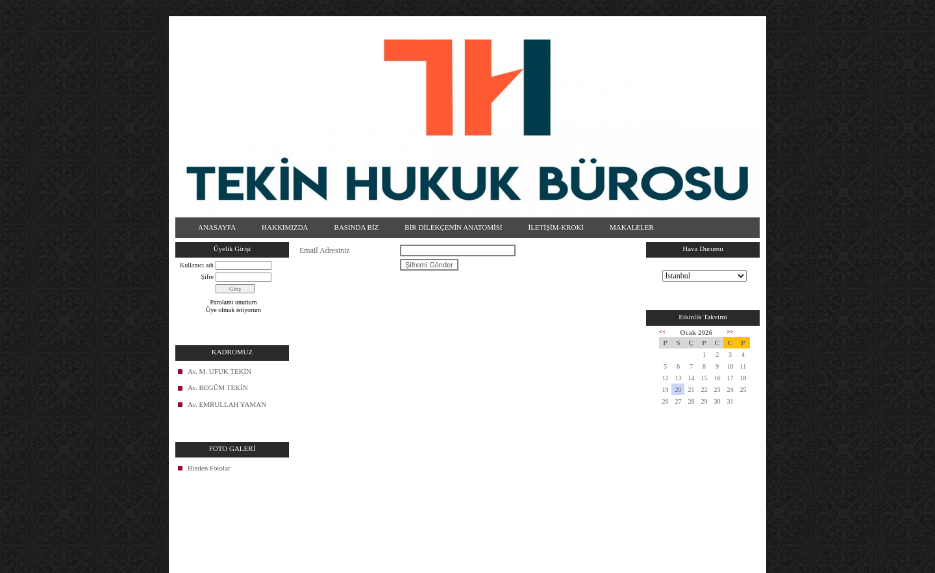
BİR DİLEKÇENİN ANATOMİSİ (453, 227)
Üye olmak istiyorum (233, 309)
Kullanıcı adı (197, 265)
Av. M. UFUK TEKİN (219, 371)
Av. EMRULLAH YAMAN (227, 404)
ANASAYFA (217, 227)
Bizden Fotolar (209, 468)
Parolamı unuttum (233, 302)
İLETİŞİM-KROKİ (556, 227)
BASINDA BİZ (356, 227)
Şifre (207, 276)
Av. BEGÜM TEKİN (218, 387)
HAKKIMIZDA (285, 227)
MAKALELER (632, 227)
